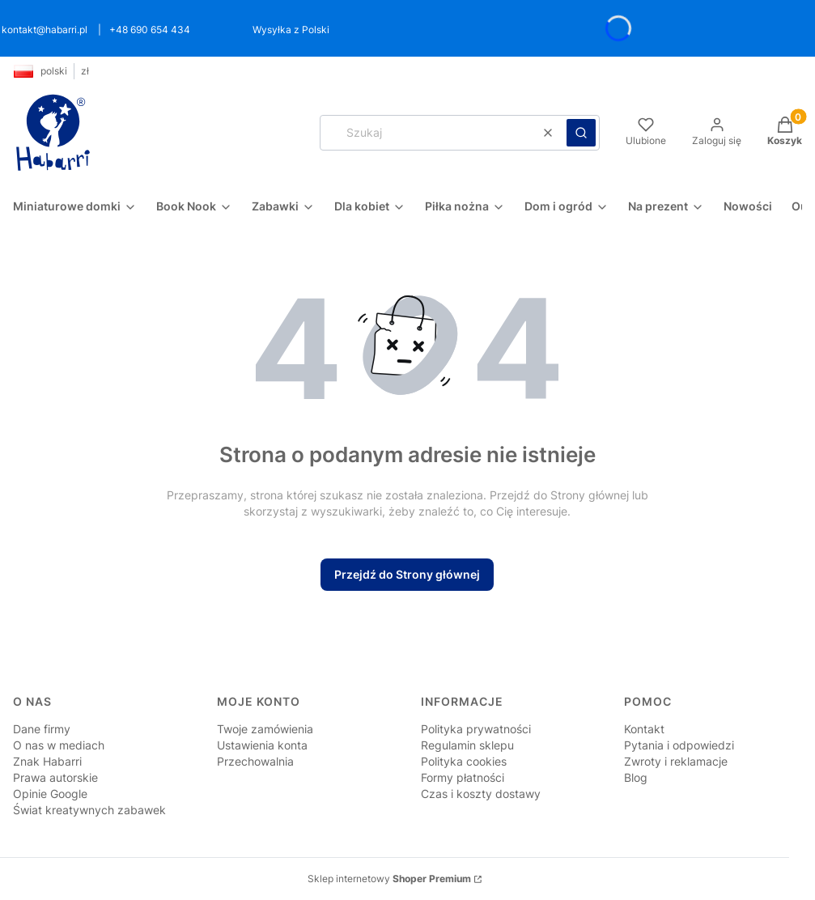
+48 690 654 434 (149, 29)
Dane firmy (41, 729)
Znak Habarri (47, 761)
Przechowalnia (255, 761)
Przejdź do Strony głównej (407, 574)
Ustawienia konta (262, 745)
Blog (635, 777)
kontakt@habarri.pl (44, 29)
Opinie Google (50, 793)
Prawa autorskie (55, 777)
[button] (581, 132)
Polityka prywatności (476, 729)
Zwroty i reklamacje (676, 761)
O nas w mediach (58, 745)
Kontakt (644, 729)
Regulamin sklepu (467, 745)
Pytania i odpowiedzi (679, 745)
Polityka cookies (464, 761)
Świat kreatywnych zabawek (89, 810)
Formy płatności (462, 777)
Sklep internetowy (389, 878)
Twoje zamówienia (265, 729)
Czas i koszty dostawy (481, 793)
